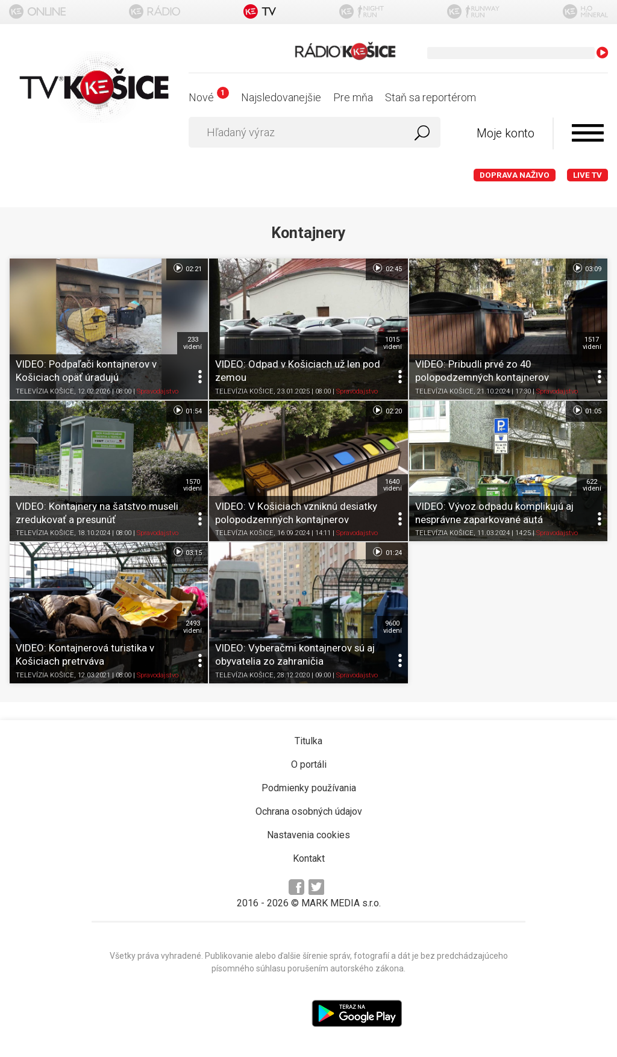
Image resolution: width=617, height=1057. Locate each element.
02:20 (386, 410)
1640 (392, 485)
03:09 (586, 268)
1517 (592, 343)
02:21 (187, 268)
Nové (209, 97)
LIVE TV (587, 175)
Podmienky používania (309, 788)
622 (592, 485)
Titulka (308, 741)
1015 (392, 343)
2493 (192, 626)
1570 (192, 485)
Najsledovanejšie (281, 97)
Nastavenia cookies (308, 835)
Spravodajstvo (157, 391)
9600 (392, 626)
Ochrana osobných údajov (308, 811)
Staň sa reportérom (430, 97)
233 (192, 343)
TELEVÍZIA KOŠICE (45, 391)
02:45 (386, 268)
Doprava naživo (515, 175)
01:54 (187, 410)
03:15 (187, 552)
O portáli (309, 764)
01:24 (386, 552)
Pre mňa (353, 97)
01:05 (586, 410)
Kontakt (309, 858)
